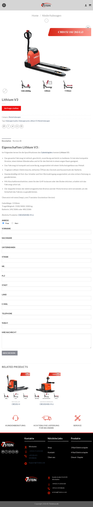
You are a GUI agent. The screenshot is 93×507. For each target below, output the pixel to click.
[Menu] (4, 5)
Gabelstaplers (47, 152)
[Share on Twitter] (13, 126)
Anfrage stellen (11, 108)
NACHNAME (46, 241)
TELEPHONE (46, 316)
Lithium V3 (33, 121)
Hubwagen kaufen (12, 121)
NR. (46, 269)
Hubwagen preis (24, 121)
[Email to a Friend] (17, 126)
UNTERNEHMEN (46, 250)
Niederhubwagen (51, 15)
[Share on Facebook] (8, 126)
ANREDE (46, 222)
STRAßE (46, 260)
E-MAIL (46, 307)
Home (35, 15)
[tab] (6, 140)
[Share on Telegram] (21, 126)
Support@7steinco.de (37, 463)
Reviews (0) (17, 141)
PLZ (46, 279)
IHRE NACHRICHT (46, 340)
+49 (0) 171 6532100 (36, 451)
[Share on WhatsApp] (4, 126)
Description (6, 141)
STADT (46, 288)
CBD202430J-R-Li (26, 215)
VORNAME (46, 232)
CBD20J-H (16, 404)
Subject (46, 326)
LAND (46, 298)
